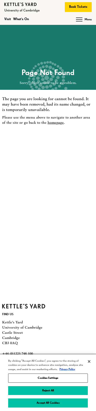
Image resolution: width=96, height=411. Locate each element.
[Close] (89, 361)
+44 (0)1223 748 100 (17, 353)
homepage (56, 122)
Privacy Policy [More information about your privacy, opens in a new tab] (67, 369)
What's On (21, 19)
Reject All (48, 390)
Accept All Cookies (48, 402)
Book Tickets (78, 7)
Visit (7, 19)
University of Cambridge (22, 10)
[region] (48, 383)
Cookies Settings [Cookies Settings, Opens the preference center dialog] (48, 378)
